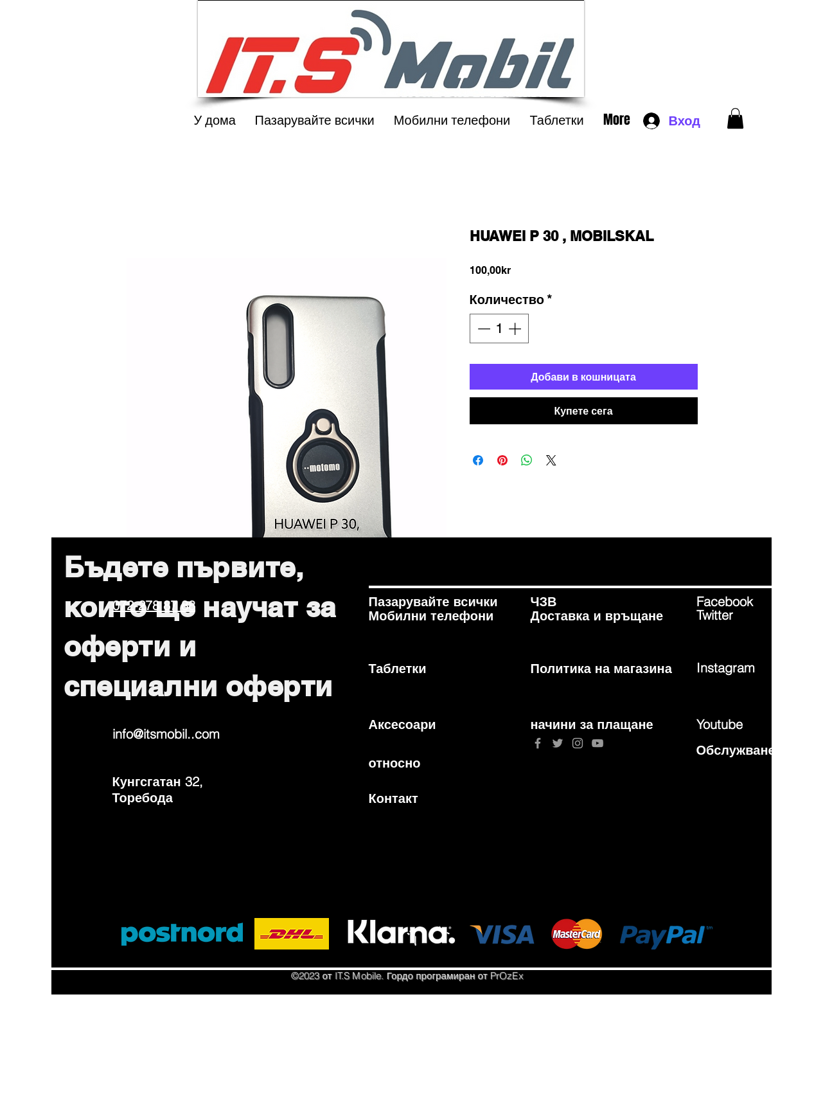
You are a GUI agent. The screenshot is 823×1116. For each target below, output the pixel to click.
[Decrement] (482, 328)
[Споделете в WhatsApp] (527, 460)
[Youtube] (742, 723)
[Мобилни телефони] (431, 615)
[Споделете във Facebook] (478, 460)
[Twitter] (742, 615)
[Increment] (516, 328)
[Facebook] (742, 601)
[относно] (414, 762)
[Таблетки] (414, 668)
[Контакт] (414, 797)
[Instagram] (742, 668)
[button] (735, 118)
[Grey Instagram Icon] (578, 743)
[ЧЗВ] (576, 601)
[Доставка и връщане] (597, 615)
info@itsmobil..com (166, 734)
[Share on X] (551, 460)
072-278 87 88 (153, 605)
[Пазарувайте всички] (433, 601)
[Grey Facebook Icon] (538, 743)
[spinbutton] (499, 328)
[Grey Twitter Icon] (558, 743)
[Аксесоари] (414, 723)
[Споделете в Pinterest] (502, 460)
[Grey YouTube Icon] (597, 743)
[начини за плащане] (592, 723)
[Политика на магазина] (601, 668)
